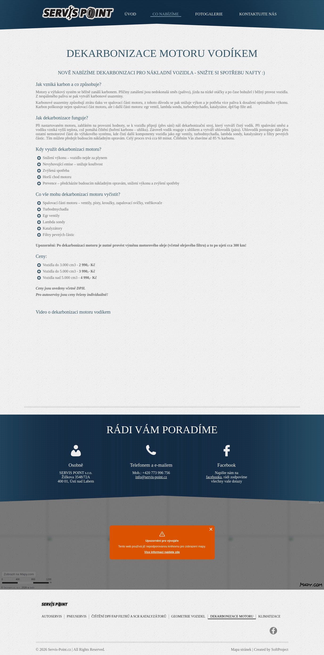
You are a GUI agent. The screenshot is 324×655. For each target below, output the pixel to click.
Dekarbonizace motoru (231, 616)
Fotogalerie (209, 14)
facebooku (214, 477)
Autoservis (52, 616)
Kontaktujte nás (258, 14)
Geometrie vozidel (188, 616)
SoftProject (279, 649)
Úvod (130, 14)
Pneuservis (76, 616)
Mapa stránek (241, 649)
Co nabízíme (166, 14)
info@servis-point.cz (151, 477)
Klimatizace (269, 616)
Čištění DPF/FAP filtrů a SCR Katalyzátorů (128, 616)
